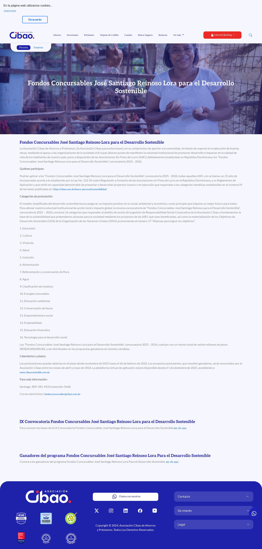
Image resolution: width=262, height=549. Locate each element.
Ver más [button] (177, 35)
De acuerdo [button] (34, 19)
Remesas (162, 35)
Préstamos (89, 35)
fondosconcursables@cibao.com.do (62, 394)
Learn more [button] (10, 10)
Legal (181, 524)
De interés (185, 511)
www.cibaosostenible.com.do (35, 372)
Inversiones (72, 35)
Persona (23, 47)
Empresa (38, 47)
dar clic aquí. (180, 428)
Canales (128, 35)
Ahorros (57, 35)
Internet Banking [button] (221, 35)
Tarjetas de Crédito (109, 35)
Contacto (184, 497)
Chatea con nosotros (126, 497)
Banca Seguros (145, 35)
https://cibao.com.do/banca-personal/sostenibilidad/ (80, 189)
